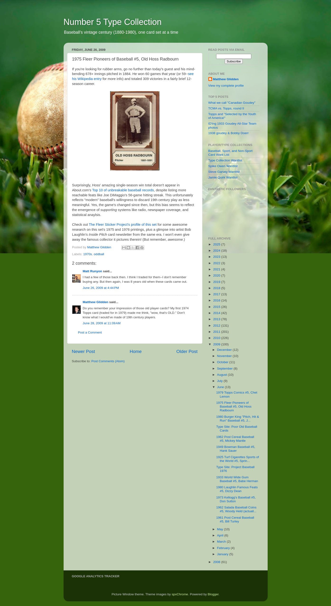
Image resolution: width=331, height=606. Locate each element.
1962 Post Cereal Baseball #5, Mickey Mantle (235, 438)
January (223, 554)
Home (136, 351)
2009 (217, 344)
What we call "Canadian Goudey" (232, 102)
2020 (217, 275)
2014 (217, 313)
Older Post (186, 351)
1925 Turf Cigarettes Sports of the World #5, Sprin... (237, 459)
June (221, 387)
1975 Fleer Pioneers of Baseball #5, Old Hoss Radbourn (234, 406)
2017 (217, 294)
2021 (217, 269)
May (220, 529)
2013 (217, 319)
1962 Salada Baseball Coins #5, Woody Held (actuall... (236, 509)
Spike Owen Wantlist (223, 166)
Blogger (213, 594)
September (225, 368)
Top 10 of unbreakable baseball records (123, 190)
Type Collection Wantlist (225, 160)
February (224, 548)
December (225, 350)
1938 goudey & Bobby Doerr (228, 133)
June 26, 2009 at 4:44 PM (101, 288)
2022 (217, 263)
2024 (217, 250)
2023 (217, 256)
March (222, 541)
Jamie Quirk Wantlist (223, 177)
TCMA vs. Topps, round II (226, 108)
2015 (217, 307)
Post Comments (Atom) (108, 361)
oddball (99, 254)
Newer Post (83, 351)
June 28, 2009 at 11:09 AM (102, 323)
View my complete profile (226, 85)
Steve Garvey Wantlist (224, 172)
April (220, 535)
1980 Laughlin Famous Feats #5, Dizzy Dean (237, 489)
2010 (217, 338)
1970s (87, 254)
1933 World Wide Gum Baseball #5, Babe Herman (237, 479)
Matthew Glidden (95, 302)
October (223, 362)
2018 (217, 288)
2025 (217, 244)
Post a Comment (90, 332)
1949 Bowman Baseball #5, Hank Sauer (235, 448)
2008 (217, 562)
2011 (217, 332)
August (222, 374)
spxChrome (180, 594)
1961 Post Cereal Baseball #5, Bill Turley (235, 519)
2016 (217, 300)
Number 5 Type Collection (113, 22)
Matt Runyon (92, 271)
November (225, 356)
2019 (217, 282)
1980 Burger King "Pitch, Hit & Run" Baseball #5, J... (237, 418)
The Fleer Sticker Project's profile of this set (123, 224)
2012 (217, 325)
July (220, 381)
